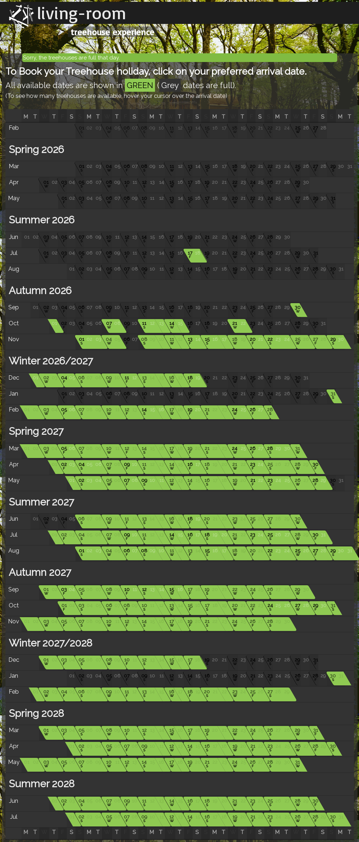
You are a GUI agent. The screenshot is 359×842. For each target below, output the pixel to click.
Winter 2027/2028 (49, 643)
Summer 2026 (40, 220)
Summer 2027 (40, 502)
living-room (81, 13)
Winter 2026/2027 (49, 361)
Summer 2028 (40, 784)
